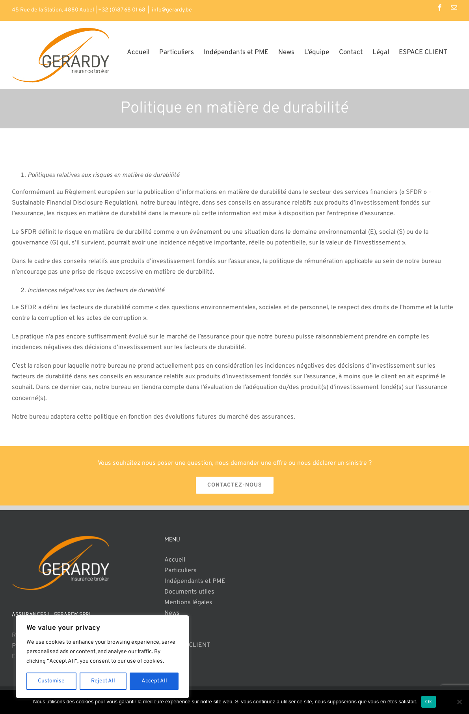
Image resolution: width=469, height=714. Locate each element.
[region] (102, 656)
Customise (51, 681)
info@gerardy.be (172, 10)
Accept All (154, 681)
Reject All (103, 681)
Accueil (174, 560)
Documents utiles (189, 592)
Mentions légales (188, 603)
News (172, 613)
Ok (428, 702)
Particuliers (180, 571)
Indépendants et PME (194, 581)
